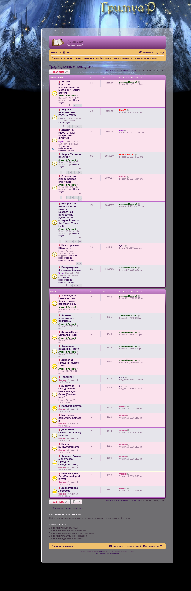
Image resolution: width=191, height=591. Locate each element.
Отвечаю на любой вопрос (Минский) (67, 179)
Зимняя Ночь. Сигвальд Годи (68, 333)
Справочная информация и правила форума (66, 148)
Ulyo (60, 141)
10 (80, 172)
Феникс (62, 380)
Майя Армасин (126, 154)
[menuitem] (66, 52)
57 (80, 200)
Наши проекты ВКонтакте (68, 246)
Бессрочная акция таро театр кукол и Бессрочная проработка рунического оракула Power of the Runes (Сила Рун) (68, 214)
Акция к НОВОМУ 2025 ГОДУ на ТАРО (67, 112)
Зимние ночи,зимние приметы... (66, 318)
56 (80, 197)
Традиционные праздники (71, 66)
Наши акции (64, 123)
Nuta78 (122, 110)
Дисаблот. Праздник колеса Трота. (68, 363)
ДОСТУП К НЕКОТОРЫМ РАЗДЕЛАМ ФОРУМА (66, 134)
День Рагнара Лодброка (68, 489)
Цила (60, 118)
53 (68, 197)
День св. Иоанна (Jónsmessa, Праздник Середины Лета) (69, 460)
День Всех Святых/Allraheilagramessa (69, 432)
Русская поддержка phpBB (107, 553)
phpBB (101, 551)
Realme (122, 176)
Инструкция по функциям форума (69, 268)
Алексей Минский (67, 96)
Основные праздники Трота (68, 347)
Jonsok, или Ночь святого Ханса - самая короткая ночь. (67, 299)
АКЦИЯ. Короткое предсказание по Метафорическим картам (69, 87)
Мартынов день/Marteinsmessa (69, 418)
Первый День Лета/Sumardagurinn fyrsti (69, 476)
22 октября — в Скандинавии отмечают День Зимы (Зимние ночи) (69, 391)
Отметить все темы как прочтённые (123, 70)
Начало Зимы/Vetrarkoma (68, 445)
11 (80, 241)
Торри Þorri (68, 376)
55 (76, 197)
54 (72, 197)
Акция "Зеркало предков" (69, 155)
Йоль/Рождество (71, 406)
